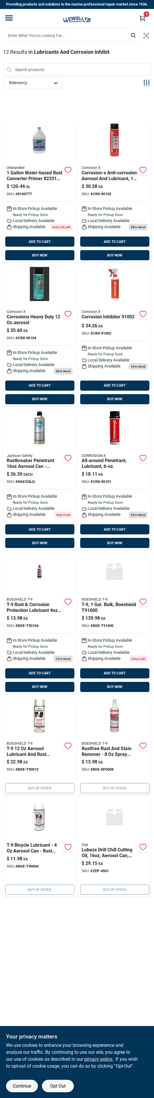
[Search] (133, 35)
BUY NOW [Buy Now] (39, 255)
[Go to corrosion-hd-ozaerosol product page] (39, 335)
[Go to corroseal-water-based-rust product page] (39, 191)
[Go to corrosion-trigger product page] (114, 335)
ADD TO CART (40, 242)
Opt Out (58, 1086)
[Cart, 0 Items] (142, 18)
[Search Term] (71, 35)
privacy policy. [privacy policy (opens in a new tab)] (98, 1059)
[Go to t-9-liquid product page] (39, 623)
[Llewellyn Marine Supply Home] (77, 19)
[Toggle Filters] (146, 83)
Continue (22, 1086)
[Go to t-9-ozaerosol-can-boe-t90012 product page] (39, 746)
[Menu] (9, 18)
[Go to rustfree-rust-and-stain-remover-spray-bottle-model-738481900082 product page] (114, 746)
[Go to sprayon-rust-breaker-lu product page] (39, 479)
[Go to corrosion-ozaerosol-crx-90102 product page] (114, 191)
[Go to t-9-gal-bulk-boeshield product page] (114, 623)
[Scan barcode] (146, 35)
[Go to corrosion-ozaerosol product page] (114, 479)
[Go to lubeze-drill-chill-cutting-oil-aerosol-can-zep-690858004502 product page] (114, 847)
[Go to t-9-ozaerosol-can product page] (39, 847)
